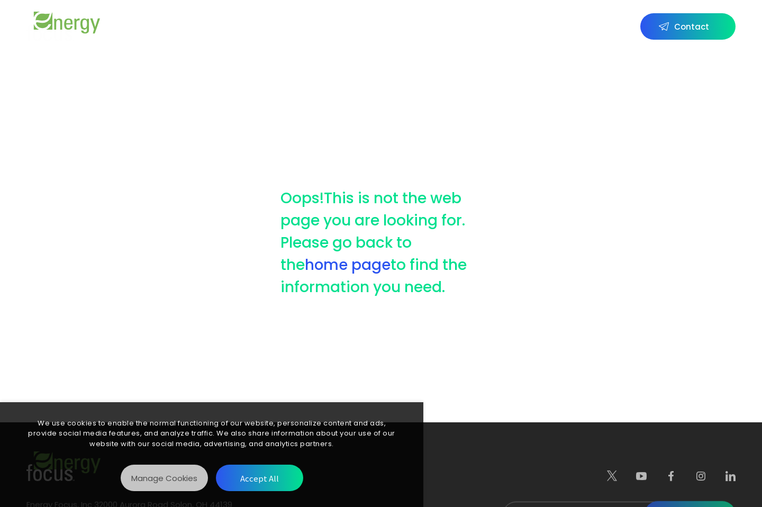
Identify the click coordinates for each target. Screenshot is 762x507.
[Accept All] (259, 478)
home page (348, 265)
